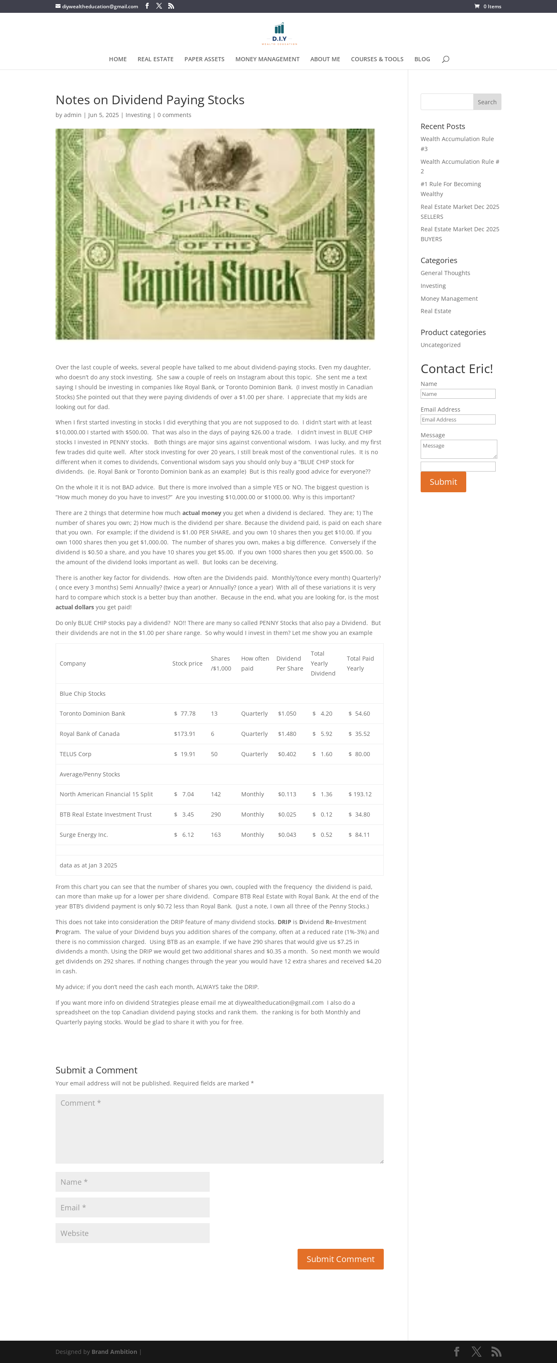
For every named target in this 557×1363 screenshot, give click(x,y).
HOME (118, 59)
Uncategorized (441, 345)
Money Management (449, 298)
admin (73, 115)
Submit (443, 481)
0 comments (174, 115)
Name (429, 384)
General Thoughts (445, 273)
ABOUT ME (325, 59)
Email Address (440, 409)
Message (433, 435)
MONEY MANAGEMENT (267, 59)
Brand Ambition (114, 1352)
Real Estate (436, 311)
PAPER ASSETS (204, 59)
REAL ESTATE (156, 59)
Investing (138, 115)
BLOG (422, 59)
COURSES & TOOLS (377, 59)
